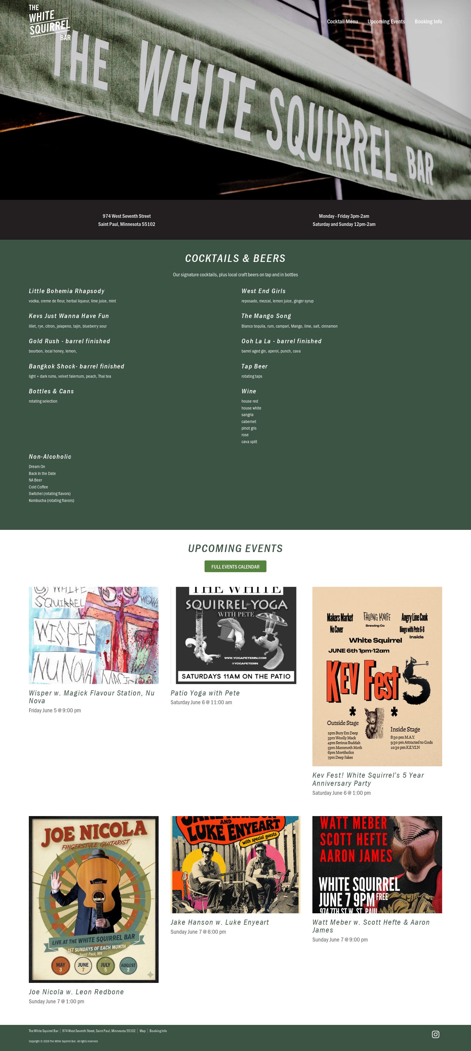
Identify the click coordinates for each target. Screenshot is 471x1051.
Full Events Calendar (235, 566)
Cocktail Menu (342, 21)
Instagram (435, 1034)
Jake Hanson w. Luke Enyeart (235, 914)
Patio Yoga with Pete (235, 695)
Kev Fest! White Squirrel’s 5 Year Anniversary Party (377, 695)
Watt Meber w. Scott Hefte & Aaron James (377, 914)
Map (143, 1030)
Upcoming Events (386, 21)
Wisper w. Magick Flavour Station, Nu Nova (94, 695)
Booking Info (428, 21)
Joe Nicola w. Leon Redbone (94, 914)
